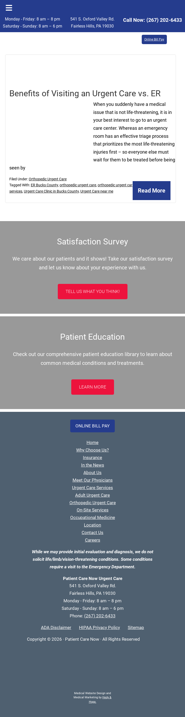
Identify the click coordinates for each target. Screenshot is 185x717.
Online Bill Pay (154, 39)
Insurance (92, 457)
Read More (151, 190)
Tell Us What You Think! (93, 291)
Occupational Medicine (92, 517)
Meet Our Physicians (93, 480)
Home (92, 442)
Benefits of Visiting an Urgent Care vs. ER (85, 93)
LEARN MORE (92, 387)
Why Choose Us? (92, 450)
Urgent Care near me (96, 191)
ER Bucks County (44, 185)
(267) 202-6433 (164, 20)
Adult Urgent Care (92, 495)
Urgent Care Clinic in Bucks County (51, 191)
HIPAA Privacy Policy (99, 627)
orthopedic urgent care (78, 185)
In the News (92, 465)
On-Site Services (93, 510)
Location (92, 525)
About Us (92, 472)
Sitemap (136, 627)
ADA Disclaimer (56, 627)
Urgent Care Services (92, 487)
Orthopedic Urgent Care (48, 179)
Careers (92, 540)
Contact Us (92, 532)
